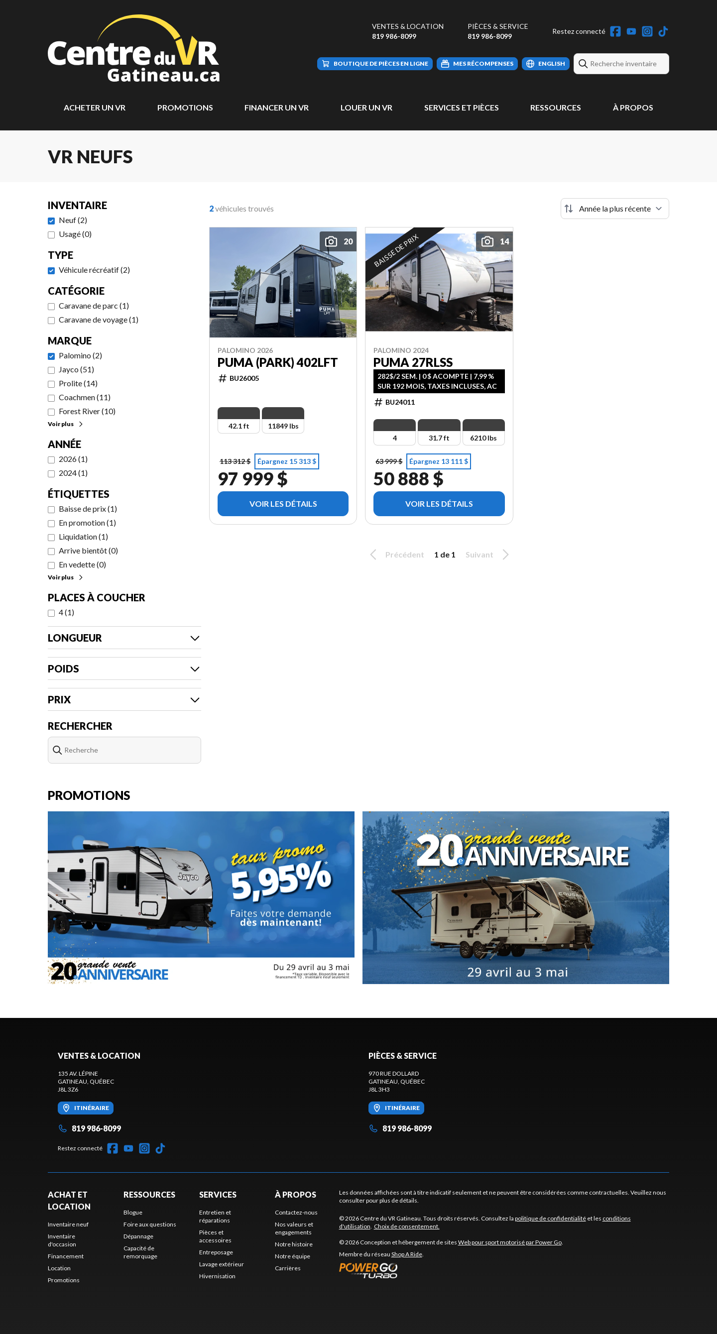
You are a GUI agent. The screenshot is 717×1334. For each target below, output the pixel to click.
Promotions (185, 107)
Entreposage (216, 1252)
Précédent (395, 554)
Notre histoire (294, 1244)
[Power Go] (451, 1270)
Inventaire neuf (68, 1224)
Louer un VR (366, 107)
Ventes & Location (408, 26)
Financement (66, 1256)
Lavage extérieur (221, 1264)
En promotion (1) (87, 522)
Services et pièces (461, 107)
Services (218, 1194)
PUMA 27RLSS (413, 362)
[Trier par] (615, 208)
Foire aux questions (149, 1224)
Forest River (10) (87, 411)
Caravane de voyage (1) (98, 319)
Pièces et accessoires (215, 1236)
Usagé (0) (75, 233)
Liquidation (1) (83, 536)
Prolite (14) (78, 383)
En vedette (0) (82, 564)
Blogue (132, 1212)
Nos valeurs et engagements (294, 1228)
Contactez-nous (296, 1212)
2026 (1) (73, 458)
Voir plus (66, 424)
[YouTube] (631, 31)
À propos (633, 107)
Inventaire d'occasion (62, 1240)
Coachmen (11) (85, 397)
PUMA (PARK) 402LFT (278, 362)
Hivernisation (217, 1276)
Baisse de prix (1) (88, 508)
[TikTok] (663, 31)
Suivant (489, 554)
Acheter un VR (94, 107)
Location (59, 1268)
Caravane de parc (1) (94, 305)
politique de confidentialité (550, 1218)
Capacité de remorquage (140, 1252)
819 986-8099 (394, 36)
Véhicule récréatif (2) (94, 269)
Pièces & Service (498, 26)
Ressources (555, 107)
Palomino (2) (80, 355)
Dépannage (138, 1236)
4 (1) (66, 612)
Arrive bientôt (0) (88, 550)
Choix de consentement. (407, 1226)
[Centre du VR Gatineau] (134, 48)
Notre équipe (292, 1256)
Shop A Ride (406, 1254)
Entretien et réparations (215, 1216)
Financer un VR (276, 107)
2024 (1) (73, 472)
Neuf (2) (73, 219)
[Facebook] (615, 31)
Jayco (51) (76, 369)
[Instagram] (647, 31)
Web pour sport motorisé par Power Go (510, 1242)
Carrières (288, 1268)
